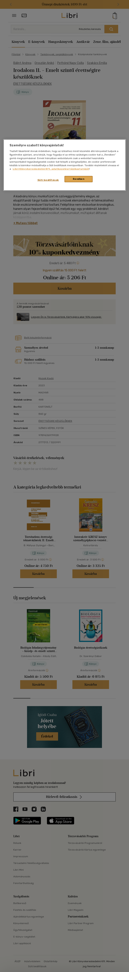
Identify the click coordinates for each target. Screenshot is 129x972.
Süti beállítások (48, 180)
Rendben (78, 178)
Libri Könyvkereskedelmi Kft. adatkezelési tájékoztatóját (51, 168)
